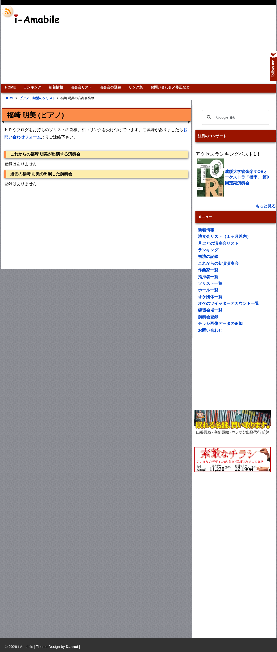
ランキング (32, 87)
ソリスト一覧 (210, 283)
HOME (10, 87)
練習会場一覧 (210, 310)
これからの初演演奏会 (218, 263)
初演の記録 (208, 256)
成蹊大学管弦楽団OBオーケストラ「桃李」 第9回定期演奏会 (247, 177)
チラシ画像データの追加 (220, 323)
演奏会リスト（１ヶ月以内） (224, 236)
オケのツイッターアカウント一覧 (228, 303)
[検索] (234, 117)
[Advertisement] (208, 44)
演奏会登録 (208, 317)
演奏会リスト (81, 87)
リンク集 (136, 87)
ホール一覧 (208, 290)
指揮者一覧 (208, 277)
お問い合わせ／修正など (170, 87)
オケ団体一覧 (210, 297)
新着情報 (56, 87)
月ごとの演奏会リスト (218, 243)
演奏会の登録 (110, 87)
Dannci (72, 647)
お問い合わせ (210, 330)
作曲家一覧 (208, 270)
